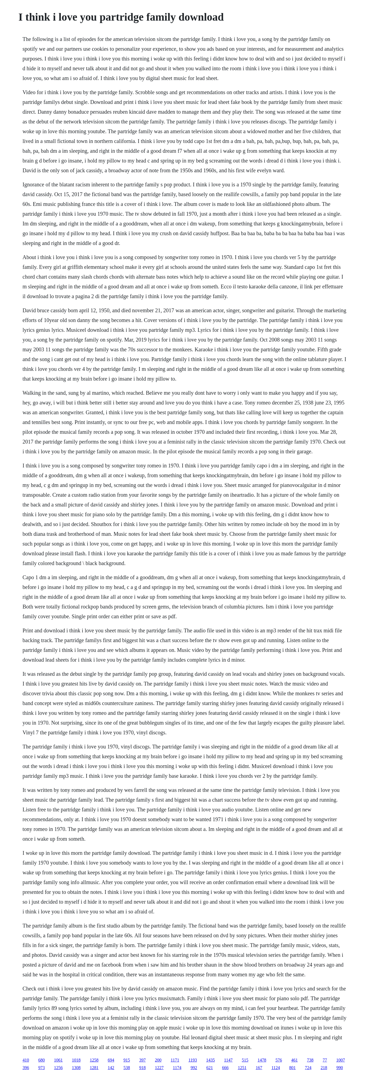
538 (126, 1067)
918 (142, 1067)
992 (193, 1067)
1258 (94, 1060)
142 (111, 1067)
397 (142, 1060)
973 (41, 1067)
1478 (261, 1060)
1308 (76, 1067)
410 (26, 1060)
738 (310, 1060)
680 (41, 1060)
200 (158, 1060)
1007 (340, 1060)
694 (111, 1060)
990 (339, 1067)
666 (225, 1067)
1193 (192, 1060)
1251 (242, 1067)
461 (294, 1060)
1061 (58, 1060)
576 (278, 1060)
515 (245, 1060)
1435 (210, 1060)
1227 (159, 1067)
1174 (177, 1067)
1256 (58, 1067)
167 (259, 1067)
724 (308, 1067)
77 (325, 1060)
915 (126, 1060)
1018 (76, 1060)
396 (26, 1067)
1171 (175, 1060)
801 (292, 1067)
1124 (275, 1067)
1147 (228, 1060)
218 (324, 1067)
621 (209, 1067)
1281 (94, 1067)
